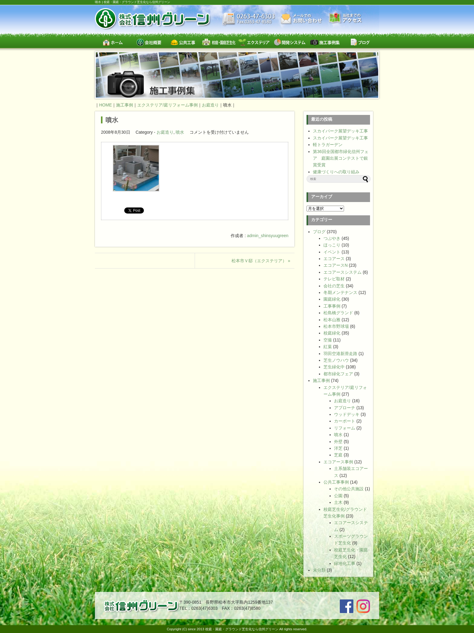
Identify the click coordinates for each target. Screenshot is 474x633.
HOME (105, 105)
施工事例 (321, 380)
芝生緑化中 (334, 366)
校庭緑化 (331, 333)
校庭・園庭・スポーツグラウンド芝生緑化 (218, 42)
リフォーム (344, 428)
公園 (338, 495)
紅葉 (327, 346)
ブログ (360, 42)
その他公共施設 (349, 488)
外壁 (338, 441)
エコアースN (335, 265)
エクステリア (254, 42)
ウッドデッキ (346, 414)
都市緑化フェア (338, 373)
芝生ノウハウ (336, 360)
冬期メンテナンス (340, 292)
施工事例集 (325, 42)
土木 (338, 502)
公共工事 (183, 42)
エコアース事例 (338, 461)
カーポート (344, 421)
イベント (331, 252)
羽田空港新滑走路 (340, 353)
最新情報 (248, 20)
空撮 (327, 340)
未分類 (319, 570)
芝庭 (338, 454)
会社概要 (148, 42)
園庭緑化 (331, 299)
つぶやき (331, 238)
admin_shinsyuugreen (267, 235)
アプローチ (344, 407)
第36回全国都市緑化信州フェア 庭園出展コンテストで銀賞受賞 (340, 158)
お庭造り (165, 132)
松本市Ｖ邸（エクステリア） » (261, 260)
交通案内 (345, 18)
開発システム (289, 42)
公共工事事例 (336, 482)
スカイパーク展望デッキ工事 (340, 131)
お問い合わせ (302, 19)
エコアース (334, 258)
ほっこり (331, 245)
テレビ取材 (334, 278)
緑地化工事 (344, 563)
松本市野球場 (336, 326)
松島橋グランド (338, 312)
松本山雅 (331, 319)
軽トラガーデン (328, 144)
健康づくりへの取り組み (336, 171)
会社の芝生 (334, 285)
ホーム (112, 42)
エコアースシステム (342, 272)
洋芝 (338, 448)
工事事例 (331, 306)
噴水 (112, 119)
